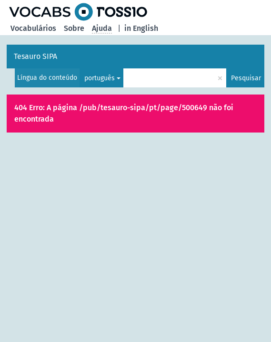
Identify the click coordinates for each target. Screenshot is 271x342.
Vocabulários (33, 28)
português (99, 78)
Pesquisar (246, 78)
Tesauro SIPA (35, 56)
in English (141, 28)
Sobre (74, 28)
